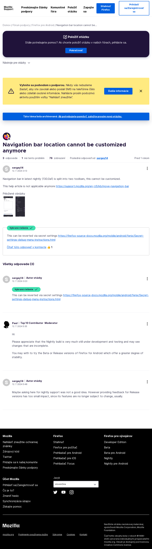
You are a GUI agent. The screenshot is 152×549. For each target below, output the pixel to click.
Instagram (72, 492)
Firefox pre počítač (65, 447)
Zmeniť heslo (11, 495)
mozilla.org (8, 534)
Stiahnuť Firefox (106, 8)
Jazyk (56, 477)
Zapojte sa (88, 9)
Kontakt (83, 534)
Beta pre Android (114, 452)
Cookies (71, 534)
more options (147, 168)
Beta (107, 447)
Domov (7, 25)
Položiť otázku (72, 9)
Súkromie (57, 534)
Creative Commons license (117, 545)
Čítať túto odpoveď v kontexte (26, 247)
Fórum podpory (21, 25)
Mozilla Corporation (126, 527)
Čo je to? (8, 490)
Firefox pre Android (43, 25)
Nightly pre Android (116, 463)
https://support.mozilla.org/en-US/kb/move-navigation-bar (92, 186)
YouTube (63, 492)
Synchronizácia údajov (17, 501)
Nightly (108, 458)
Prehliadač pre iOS (64, 458)
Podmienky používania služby (33, 534)
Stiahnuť (58, 442)
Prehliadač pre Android (67, 452)
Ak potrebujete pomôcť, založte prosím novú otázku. (90, 116)
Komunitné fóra (58, 9)
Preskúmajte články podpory (34, 9)
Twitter (7, 457)
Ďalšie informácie (118, 91)
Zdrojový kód (11, 451)
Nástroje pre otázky (14, 62)
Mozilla (11, 525)
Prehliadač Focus (64, 463)
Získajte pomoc (12, 506)
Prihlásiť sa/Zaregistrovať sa (134, 8)
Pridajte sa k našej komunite (20, 462)
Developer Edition (115, 442)
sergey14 (102, 158)
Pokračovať (76, 50)
